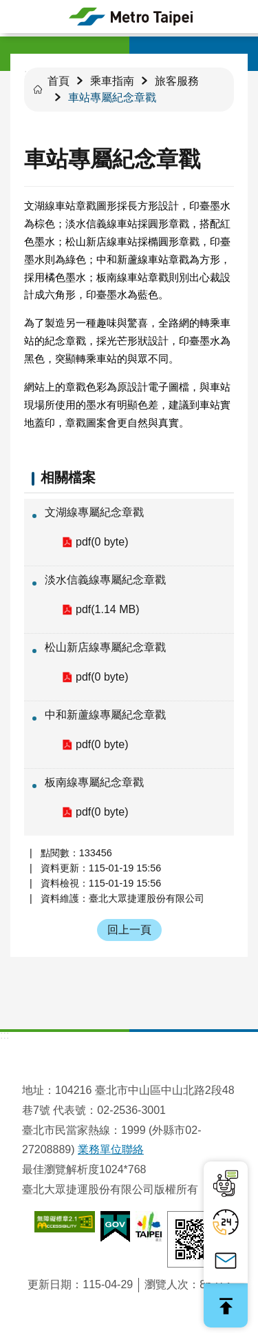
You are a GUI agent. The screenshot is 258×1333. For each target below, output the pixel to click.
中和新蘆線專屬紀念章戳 (105, 715)
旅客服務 (177, 81)
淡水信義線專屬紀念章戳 (105, 580)
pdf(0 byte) (102, 542)
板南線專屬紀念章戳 (94, 782)
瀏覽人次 (166, 1284)
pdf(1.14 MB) (107, 609)
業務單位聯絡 (111, 1149)
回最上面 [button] (226, 1305)
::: (4, 1035)
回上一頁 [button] (129, 930)
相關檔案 (68, 477)
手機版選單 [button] (16, 16)
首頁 (58, 81)
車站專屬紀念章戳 (112, 97)
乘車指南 (112, 81)
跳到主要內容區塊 (7, 7)
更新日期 (50, 1284)
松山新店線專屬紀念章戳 (105, 647)
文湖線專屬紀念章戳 (94, 512)
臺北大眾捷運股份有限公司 (131, 16)
